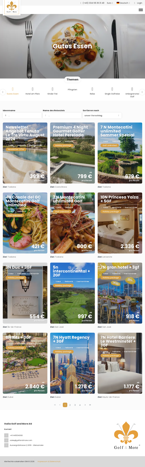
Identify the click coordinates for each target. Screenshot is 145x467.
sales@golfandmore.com (21, 440)
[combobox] (62, 115)
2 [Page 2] (70, 405)
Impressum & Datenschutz (49, 461)
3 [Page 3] (75, 405)
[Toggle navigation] (141, 10)
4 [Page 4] (80, 405)
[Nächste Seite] (85, 405)
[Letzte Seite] (90, 405)
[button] (3, 92)
